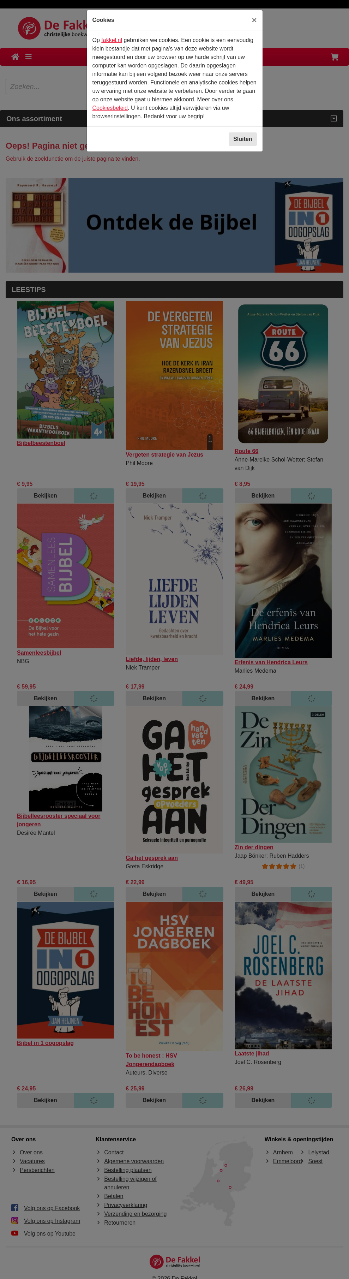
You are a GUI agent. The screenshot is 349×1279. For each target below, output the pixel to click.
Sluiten (242, 139)
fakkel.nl (111, 40)
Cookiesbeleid (110, 108)
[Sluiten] (254, 20)
